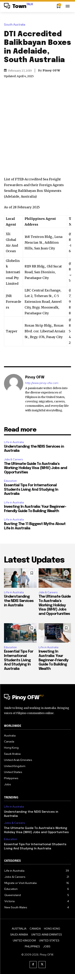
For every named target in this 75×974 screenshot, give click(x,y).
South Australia (15, 24)
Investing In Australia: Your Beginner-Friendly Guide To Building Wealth (53, 660)
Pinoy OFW (51, 70)
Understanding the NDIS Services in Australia (19, 601)
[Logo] (18, 6)
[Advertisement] (37, 124)
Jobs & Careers (13, 459)
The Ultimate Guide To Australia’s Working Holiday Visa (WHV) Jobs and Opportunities (35, 468)
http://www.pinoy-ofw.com (41, 383)
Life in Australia (14, 442)
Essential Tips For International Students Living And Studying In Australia (31, 490)
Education (10, 481)
